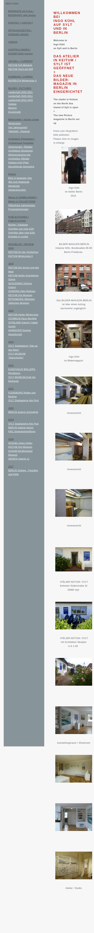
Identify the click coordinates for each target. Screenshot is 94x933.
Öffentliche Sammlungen (21, 205)
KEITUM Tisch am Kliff (20, 69)
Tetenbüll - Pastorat (19, 131)
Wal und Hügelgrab (18, 182)
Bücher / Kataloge (18, 225)
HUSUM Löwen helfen (20, 443)
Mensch (12, 108)
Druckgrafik (14, 112)
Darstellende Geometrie (21, 166)
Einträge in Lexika (18, 236)
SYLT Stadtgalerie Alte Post (23, 400)
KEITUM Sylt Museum (20, 65)
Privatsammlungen (18, 209)
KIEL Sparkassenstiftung (21, 431)
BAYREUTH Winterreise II (22, 80)
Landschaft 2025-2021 (20, 92)
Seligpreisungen (17, 190)
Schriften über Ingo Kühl (21, 232)
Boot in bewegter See (20, 178)
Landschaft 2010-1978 (20, 100)
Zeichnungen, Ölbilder (20, 147)
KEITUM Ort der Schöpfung (23, 252)
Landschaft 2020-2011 (20, 96)
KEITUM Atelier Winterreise (23, 314)
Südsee (12, 104)
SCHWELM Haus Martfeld (22, 318)
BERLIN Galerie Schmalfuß (23, 412)
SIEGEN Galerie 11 (18, 459)
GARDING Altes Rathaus (21, 291)
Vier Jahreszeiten (17, 127)
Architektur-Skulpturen (20, 151)
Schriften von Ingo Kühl (21, 229)
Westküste (14, 186)
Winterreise (14, 123)
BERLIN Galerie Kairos (21, 427)
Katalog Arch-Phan (18, 162)
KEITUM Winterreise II (20, 256)
